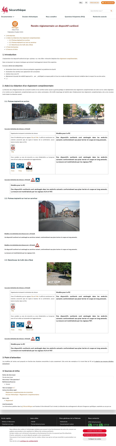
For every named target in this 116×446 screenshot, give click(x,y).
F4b (37, 137)
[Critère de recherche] (101, 10)
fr (86, 3)
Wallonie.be (94, 3)
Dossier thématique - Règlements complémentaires (22, 395)
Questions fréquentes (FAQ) (75, 17)
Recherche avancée (100, 17)
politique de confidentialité (29, 441)
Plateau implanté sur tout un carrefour (24, 42)
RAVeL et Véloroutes (8, 422)
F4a (32, 137)
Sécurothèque (27, 406)
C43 (31, 171)
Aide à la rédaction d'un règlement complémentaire (23, 38)
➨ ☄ (13, 388)
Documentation (7, 17)
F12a (20, 171)
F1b (27, 330)
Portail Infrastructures (38, 424)
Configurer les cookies (94, 439)
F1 (27, 171)
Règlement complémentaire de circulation (19, 392)
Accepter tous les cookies (94, 431)
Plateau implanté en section (21, 40)
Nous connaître (51, 17)
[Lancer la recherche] (111, 11)
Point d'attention (12, 47)
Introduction (11, 36)
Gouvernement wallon (67, 424)
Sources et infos (12, 49)
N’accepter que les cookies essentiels (94, 435)
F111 (12, 171)
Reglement (9, 400)
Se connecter (108, 3)
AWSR (33, 422)
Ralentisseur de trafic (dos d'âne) (22, 45)
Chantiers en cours (7, 424)
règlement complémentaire (68, 59)
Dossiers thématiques (30, 17)
